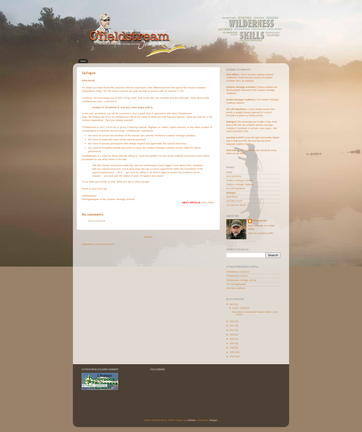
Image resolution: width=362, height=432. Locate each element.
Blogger (213, 420)
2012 (233, 321)
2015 (233, 304)
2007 (233, 343)
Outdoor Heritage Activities (240, 87)
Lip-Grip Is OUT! (235, 137)
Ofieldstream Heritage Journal (241, 280)
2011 (233, 325)
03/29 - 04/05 (240, 308)
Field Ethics (232, 197)
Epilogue (231, 121)
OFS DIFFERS (233, 176)
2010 (233, 330)
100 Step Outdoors (235, 288)
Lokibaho (191, 420)
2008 (233, 339)
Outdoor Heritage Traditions (240, 184)
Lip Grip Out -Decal (236, 205)
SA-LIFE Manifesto (236, 109)
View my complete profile (260, 233)
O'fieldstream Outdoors (237, 272)
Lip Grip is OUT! (234, 201)
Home (83, 61)
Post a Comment (96, 221)
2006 (233, 347)
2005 (233, 352)
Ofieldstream (260, 220)
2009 (233, 334)
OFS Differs (208, 202)
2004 (233, 356)
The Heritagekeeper (236, 284)
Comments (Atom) (105, 244)
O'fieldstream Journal (237, 276)
